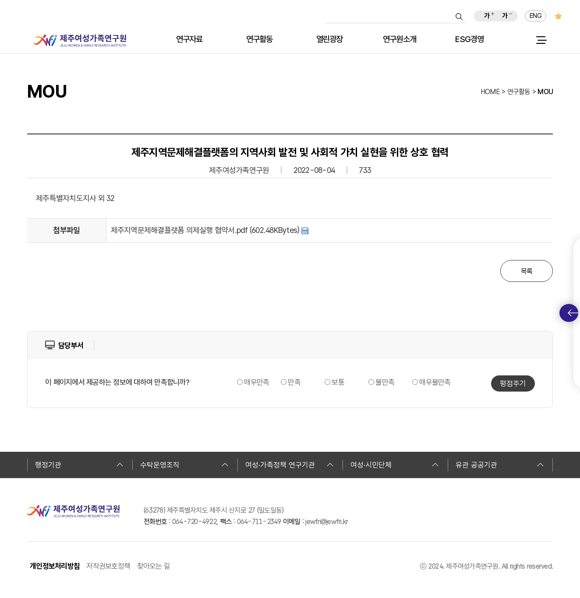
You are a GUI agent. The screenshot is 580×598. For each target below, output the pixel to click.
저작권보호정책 (108, 566)
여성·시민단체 (394, 465)
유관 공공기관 (500, 465)
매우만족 (256, 382)
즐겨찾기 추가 (558, 16)
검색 (459, 16)
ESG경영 (469, 39)
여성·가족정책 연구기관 (289, 465)
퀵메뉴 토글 (573, 313)
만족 (294, 382)
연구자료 (189, 39)
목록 (527, 271)
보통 (338, 382)
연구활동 (259, 39)
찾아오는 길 (153, 566)
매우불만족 (434, 382)
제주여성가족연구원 (80, 40)
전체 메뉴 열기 (541, 40)
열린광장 (329, 39)
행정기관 (79, 465)
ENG (535, 16)
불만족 (384, 382)
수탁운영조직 (184, 465)
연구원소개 (399, 39)
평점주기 (513, 383)
